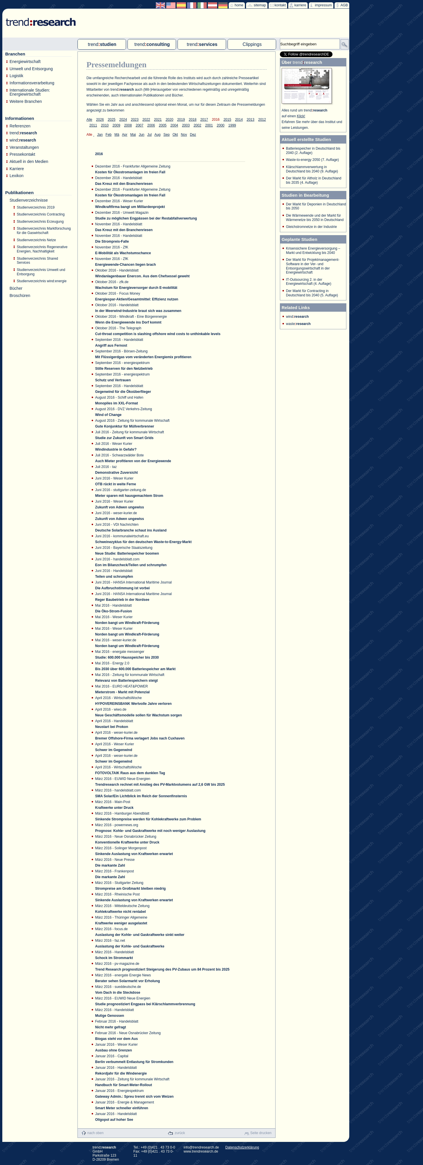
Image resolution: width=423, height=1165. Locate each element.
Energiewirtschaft (25, 62)
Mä (116, 135)
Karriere (17, 169)
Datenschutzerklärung (242, 1147)
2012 (262, 120)
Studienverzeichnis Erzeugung (40, 222)
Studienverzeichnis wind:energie (42, 281)
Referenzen (20, 126)
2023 (135, 120)
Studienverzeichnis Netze (36, 240)
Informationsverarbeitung (32, 83)
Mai (133, 135)
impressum (323, 5)
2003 (186, 125)
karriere (300, 5)
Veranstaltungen (24, 147)
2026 (100, 120)
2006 (151, 125)
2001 (209, 125)
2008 (128, 125)
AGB (344, 5)
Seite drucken (260, 1133)
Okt (175, 135)
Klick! (301, 116)
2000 (221, 125)
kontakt (280, 5)
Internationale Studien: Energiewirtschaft (30, 92)
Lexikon (16, 176)
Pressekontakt (22, 154)
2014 (239, 120)
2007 (139, 125)
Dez (193, 135)
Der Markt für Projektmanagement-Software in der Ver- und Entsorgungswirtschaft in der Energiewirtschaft (312, 266)
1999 (232, 125)
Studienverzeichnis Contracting (40, 214)
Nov (184, 135)
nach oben (95, 1133)
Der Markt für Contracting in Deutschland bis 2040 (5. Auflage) (312, 293)
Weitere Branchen (26, 101)
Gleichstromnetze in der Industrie (311, 227)
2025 (111, 120)
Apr (125, 135)
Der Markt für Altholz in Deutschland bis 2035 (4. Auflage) (313, 180)
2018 (193, 120)
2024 (123, 120)
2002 (197, 125)
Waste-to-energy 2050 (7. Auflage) (312, 160)
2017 (204, 120)
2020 (169, 120)
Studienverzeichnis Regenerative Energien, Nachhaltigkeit (42, 249)
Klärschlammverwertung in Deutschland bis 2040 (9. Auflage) (312, 169)
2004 (174, 125)
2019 (181, 120)
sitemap (260, 5)
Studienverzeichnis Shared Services (37, 261)
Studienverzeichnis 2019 (36, 207)
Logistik (16, 76)
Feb (109, 135)
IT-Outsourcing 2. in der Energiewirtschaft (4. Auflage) (308, 282)
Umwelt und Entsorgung (31, 69)
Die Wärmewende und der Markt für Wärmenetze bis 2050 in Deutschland (314, 217)
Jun (141, 135)
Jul (149, 135)
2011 (93, 125)
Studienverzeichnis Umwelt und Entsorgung (41, 272)
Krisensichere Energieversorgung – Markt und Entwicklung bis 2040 (313, 250)
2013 (250, 120)
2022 (146, 120)
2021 (158, 120)
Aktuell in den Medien (29, 161)
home (239, 5)
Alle (89, 120)
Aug (157, 135)
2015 (227, 120)
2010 (105, 125)
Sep (166, 135)
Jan (100, 135)
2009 (116, 125)
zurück (180, 1133)
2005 (163, 125)
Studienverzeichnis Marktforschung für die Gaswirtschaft (44, 230)
